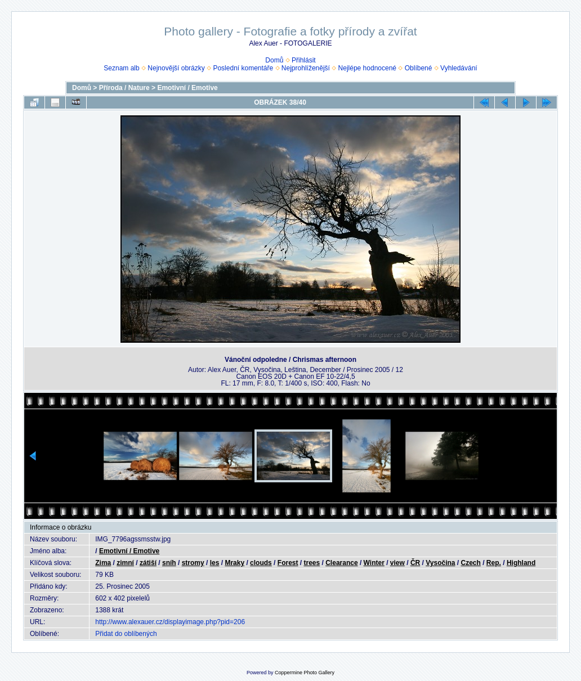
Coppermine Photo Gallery (304, 672)
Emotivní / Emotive (187, 88)
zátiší (148, 563)
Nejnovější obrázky (176, 68)
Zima (103, 563)
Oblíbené (418, 68)
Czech (471, 563)
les (215, 563)
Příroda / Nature (124, 88)
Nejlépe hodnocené (367, 68)
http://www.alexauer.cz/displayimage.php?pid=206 (170, 622)
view (397, 563)
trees (312, 563)
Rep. (493, 563)
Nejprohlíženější (305, 68)
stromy (193, 563)
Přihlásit (304, 60)
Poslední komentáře (243, 68)
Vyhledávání (458, 68)
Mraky (234, 563)
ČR (415, 563)
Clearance (341, 563)
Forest (288, 563)
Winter (374, 563)
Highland (521, 563)
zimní (125, 563)
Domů (274, 60)
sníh (169, 563)
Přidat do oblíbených (126, 634)
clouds (261, 563)
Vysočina (440, 563)
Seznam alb (121, 68)
